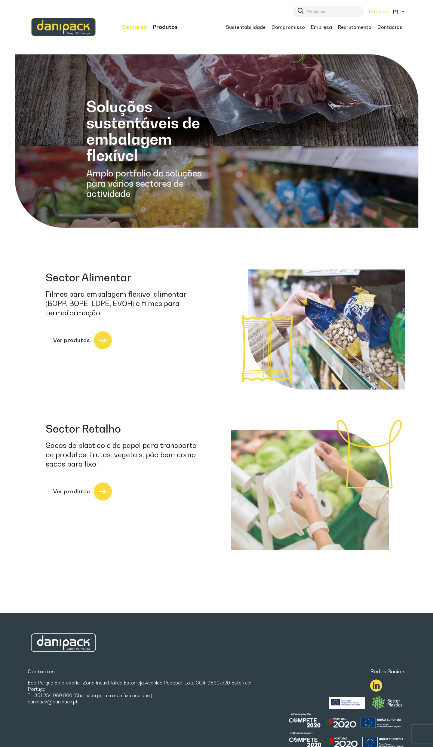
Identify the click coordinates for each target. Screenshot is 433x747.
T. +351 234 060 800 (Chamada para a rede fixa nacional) (90, 695)
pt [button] (399, 12)
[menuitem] (134, 27)
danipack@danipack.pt (53, 702)
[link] (134, 27)
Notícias (378, 11)
